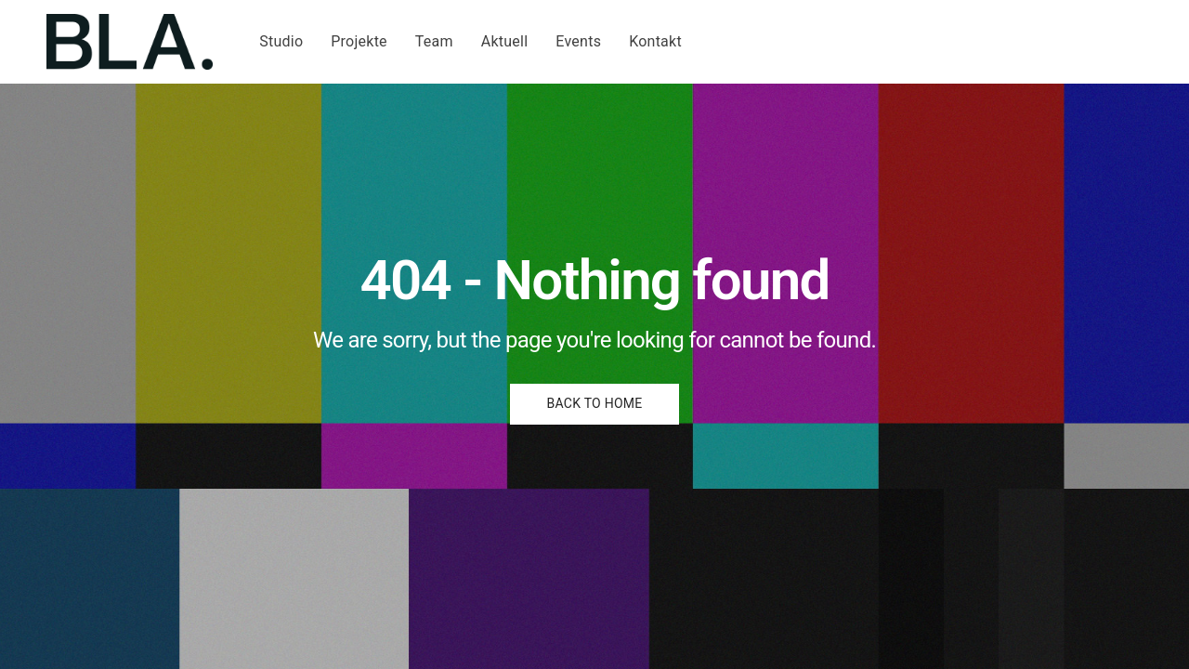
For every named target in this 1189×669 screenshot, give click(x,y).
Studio (281, 41)
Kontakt (655, 41)
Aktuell (505, 41)
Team (434, 41)
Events (578, 41)
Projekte (359, 41)
